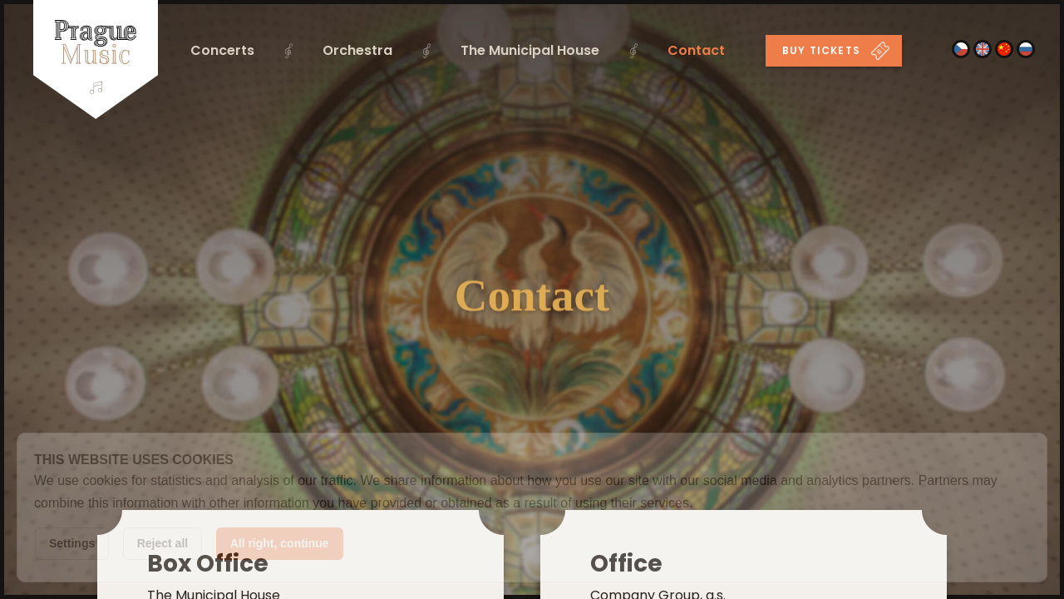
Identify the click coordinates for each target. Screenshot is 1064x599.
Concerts (222, 50)
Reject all (162, 543)
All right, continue (279, 543)
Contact (696, 50)
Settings (72, 543)
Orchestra (357, 50)
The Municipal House (530, 50)
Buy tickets (835, 51)
